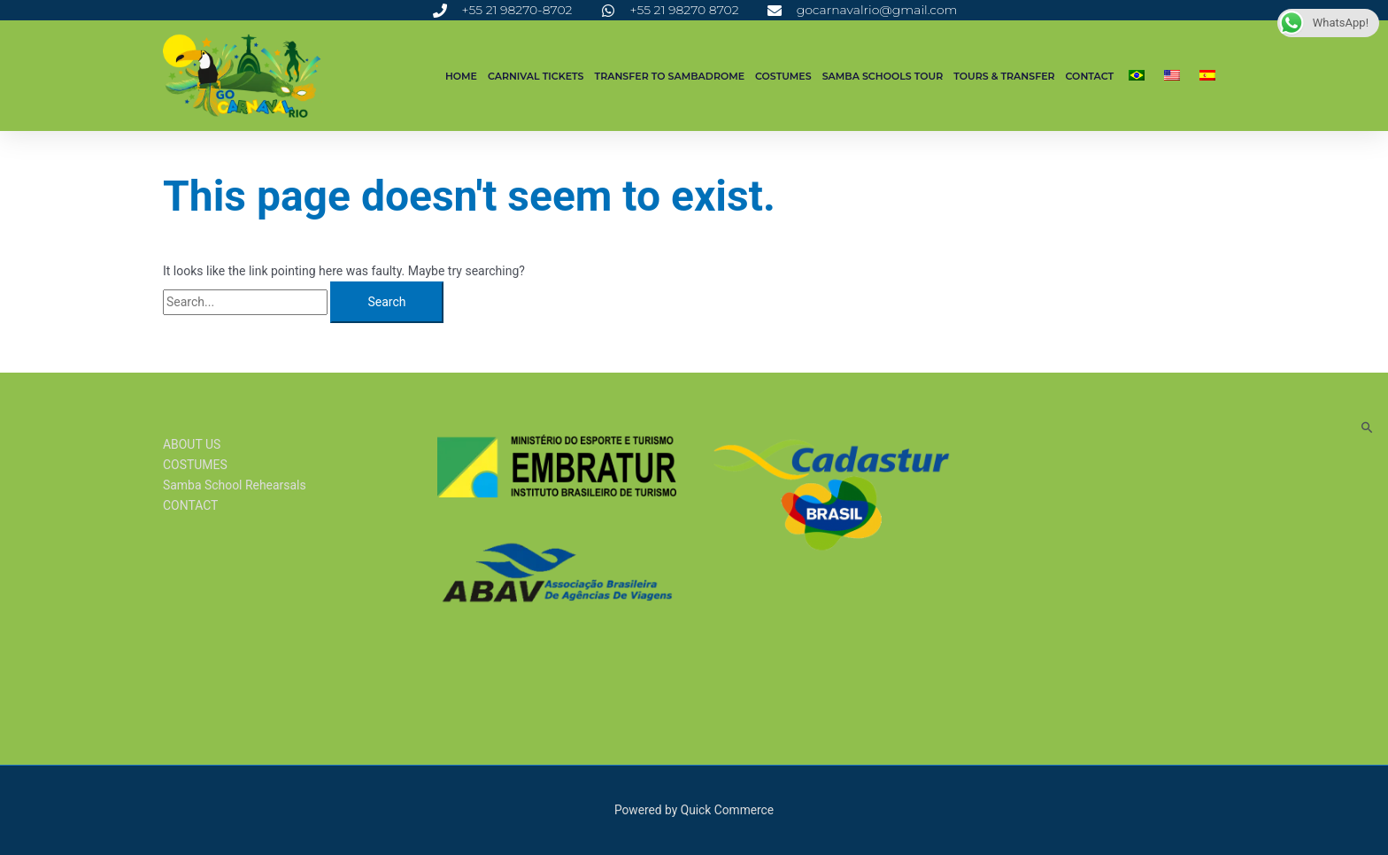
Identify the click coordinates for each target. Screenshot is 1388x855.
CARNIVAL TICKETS (536, 76)
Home (461, 76)
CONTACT (1090, 76)
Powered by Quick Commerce (694, 810)
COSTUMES (783, 76)
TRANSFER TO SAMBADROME (670, 76)
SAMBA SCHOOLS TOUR (883, 76)
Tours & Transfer (1003, 76)
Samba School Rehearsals (234, 485)
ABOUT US (192, 444)
